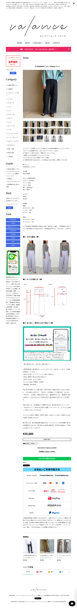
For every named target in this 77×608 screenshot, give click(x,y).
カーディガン (11, 114)
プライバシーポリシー (13, 181)
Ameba (13, 245)
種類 (24, 443)
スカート (10, 118)
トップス (10, 99)
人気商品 (10, 89)
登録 (9, 207)
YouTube (13, 234)
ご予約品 (10, 156)
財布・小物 (11, 149)
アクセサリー (11, 145)
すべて (28, 572)
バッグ (9, 129)
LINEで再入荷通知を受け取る (47, 458)
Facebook (13, 231)
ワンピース (11, 103)
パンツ (9, 122)
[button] (37, 43)
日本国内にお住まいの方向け (47, 451)
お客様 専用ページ (13, 85)
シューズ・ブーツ (13, 133)
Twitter (13, 223)
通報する (25, 462)
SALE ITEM (11, 152)
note (13, 242)
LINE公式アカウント (13, 227)
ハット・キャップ (13, 137)
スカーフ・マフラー (13, 141)
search (13, 73)
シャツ (9, 106)
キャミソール (11, 126)
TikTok (13, 238)
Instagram (13, 220)
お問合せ (9, 178)
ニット (9, 110)
